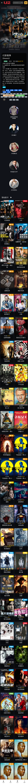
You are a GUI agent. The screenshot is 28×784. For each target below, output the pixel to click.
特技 (19, 96)
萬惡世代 (7, 736)
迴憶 (7, 502)
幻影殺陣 (7, 220)
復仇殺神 (21, 736)
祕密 (13, 96)
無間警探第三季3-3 (21, 760)
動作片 (7, 93)
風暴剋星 (7, 689)
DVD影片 (3, 93)
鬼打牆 (21, 572)
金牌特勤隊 (7, 337)
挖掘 (26, 96)
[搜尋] (16, 2)
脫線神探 (21, 713)
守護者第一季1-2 (7, 478)
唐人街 (7, 408)
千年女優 (21, 384)
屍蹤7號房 (21, 290)
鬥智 (11, 93)
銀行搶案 (25, 93)
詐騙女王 (21, 431)
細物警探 (21, 502)
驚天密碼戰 (7, 619)
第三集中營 (21, 408)
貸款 (14, 99)
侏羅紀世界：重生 (7, 431)
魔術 (2, 96)
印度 (17, 99)
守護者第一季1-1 (21, 478)
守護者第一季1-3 (21, 455)
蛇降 (7, 384)
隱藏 (23, 96)
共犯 (7, 642)
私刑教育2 (7, 548)
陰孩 (21, 642)
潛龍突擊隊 (7, 572)
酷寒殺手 (7, 314)
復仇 (18, 93)
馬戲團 (5, 96)
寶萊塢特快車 (21, 267)
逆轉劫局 (7, 290)
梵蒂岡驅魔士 (7, 455)
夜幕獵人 (7, 244)
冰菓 (21, 314)
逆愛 (21, 595)
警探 (21, 93)
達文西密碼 (21, 689)
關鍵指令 (7, 666)
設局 (21, 548)
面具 (14, 93)
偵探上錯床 (21, 361)
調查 (16, 96)
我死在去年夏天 (21, 337)
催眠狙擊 (7, 760)
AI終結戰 (21, 525)
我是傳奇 (7, 361)
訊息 (11, 99)
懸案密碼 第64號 (7, 525)
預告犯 (21, 619)
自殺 (9, 96)
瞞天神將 (7, 595)
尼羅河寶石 (7, 713)
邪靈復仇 (21, 666)
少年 (21, 220)
